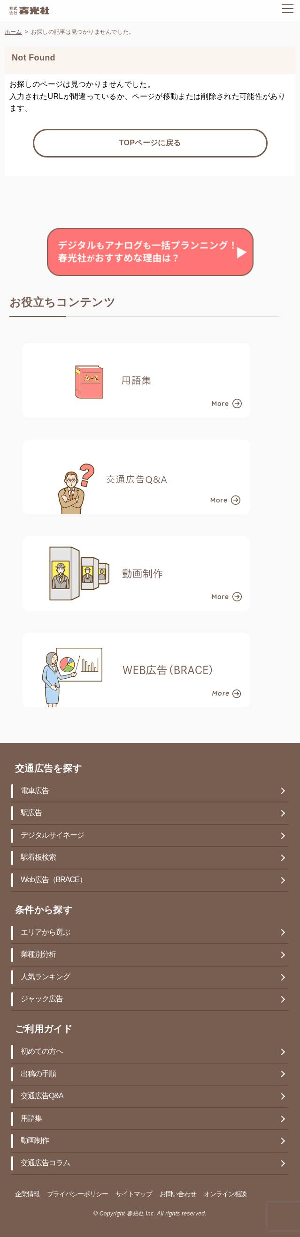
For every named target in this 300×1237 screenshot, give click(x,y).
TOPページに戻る (150, 143)
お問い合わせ (178, 1194)
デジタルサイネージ (52, 836)
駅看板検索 (38, 858)
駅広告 (31, 813)
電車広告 (35, 791)
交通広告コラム (45, 1163)
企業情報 (27, 1194)
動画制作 (35, 1141)
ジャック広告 (42, 999)
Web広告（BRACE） (53, 880)
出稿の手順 (38, 1074)
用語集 (31, 1119)
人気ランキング (45, 977)
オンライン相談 (225, 1194)
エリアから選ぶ (45, 933)
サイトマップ (133, 1194)
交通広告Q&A (42, 1096)
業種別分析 (38, 955)
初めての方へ (42, 1052)
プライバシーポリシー (77, 1194)
